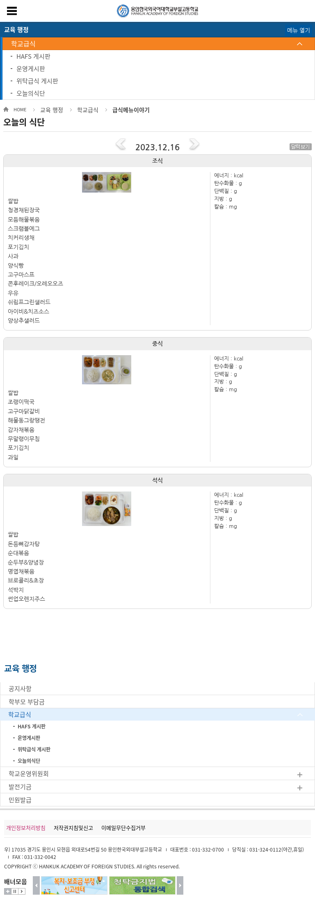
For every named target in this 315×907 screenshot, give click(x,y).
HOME (20, 109)
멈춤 (14, 891)
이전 (36, 885)
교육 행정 (51, 110)
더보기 (7, 891)
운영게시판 (30, 68)
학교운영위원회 (29, 773)
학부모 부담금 (27, 701)
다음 (180, 885)
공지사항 (20, 688)
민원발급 (20, 799)
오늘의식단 (30, 93)
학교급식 (23, 43)
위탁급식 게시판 (37, 80)
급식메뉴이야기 (131, 110)
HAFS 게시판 (33, 56)
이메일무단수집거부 (123, 827)
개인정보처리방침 (26, 827)
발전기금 (20, 786)
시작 (21, 891)
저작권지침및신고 (73, 827)
